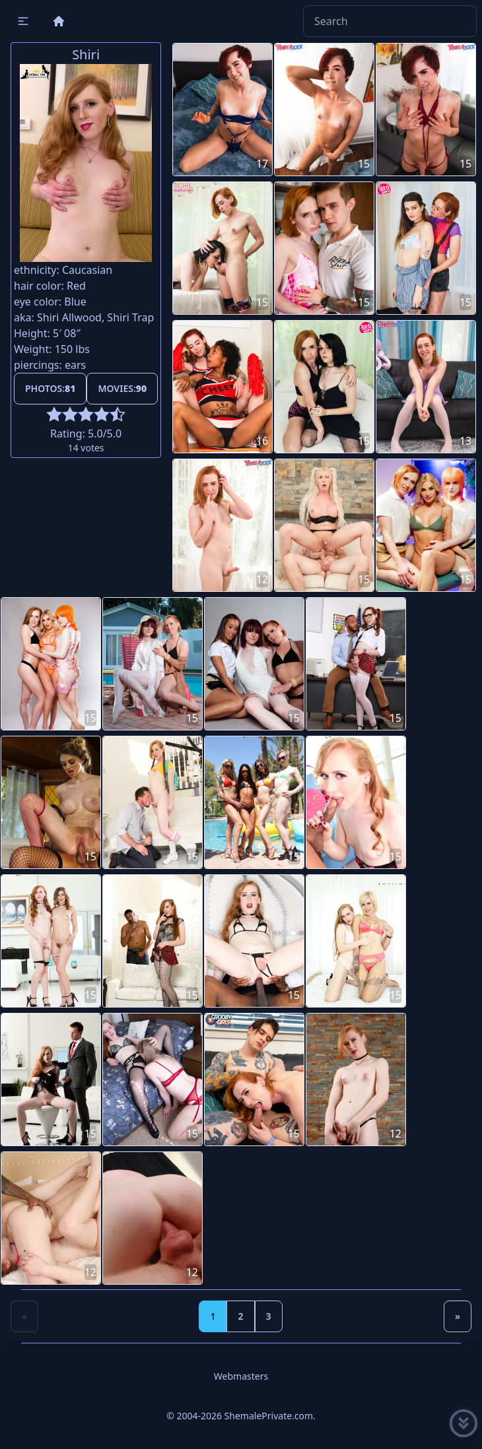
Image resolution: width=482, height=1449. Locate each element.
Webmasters (241, 1376)
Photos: (50, 388)
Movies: (122, 388)
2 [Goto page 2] (240, 1316)
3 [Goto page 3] (268, 1316)
